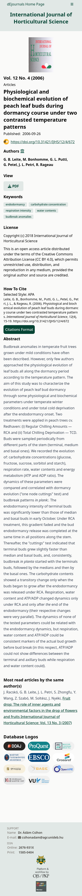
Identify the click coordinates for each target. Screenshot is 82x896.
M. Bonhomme (36, 159)
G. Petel (10, 164)
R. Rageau (44, 164)
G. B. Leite (12, 159)
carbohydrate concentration (48, 204)
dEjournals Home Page (25, 4)
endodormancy (15, 204)
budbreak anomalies (18, 217)
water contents (46, 210)
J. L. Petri (27, 164)
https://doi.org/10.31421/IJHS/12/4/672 (39, 141)
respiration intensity (18, 210)
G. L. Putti (59, 159)
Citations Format (19, 329)
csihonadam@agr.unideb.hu (42, 837)
